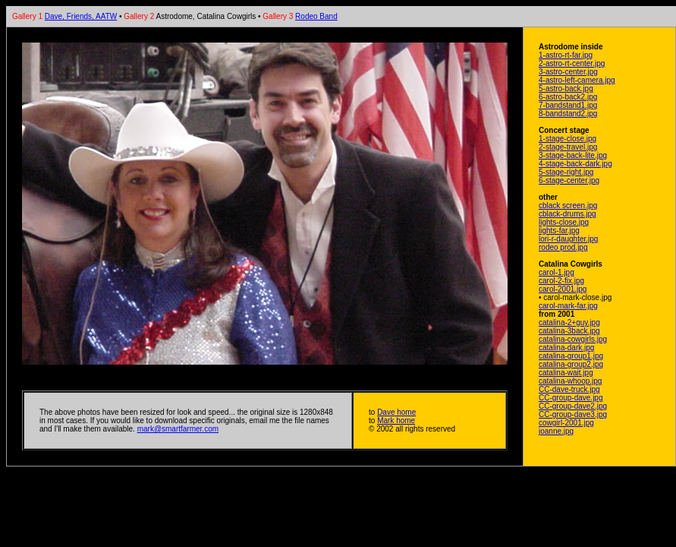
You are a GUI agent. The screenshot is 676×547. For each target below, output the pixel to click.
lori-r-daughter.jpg (568, 239)
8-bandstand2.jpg (568, 113)
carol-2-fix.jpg (561, 281)
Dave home (396, 412)
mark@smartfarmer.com (178, 429)
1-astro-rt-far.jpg (566, 55)
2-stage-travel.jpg (568, 147)
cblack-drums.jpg (567, 214)
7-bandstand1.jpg (568, 105)
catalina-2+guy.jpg (569, 322)
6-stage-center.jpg (569, 180)
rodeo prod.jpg (563, 247)
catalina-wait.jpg (566, 372)
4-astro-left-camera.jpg (577, 80)
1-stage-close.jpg (567, 138)
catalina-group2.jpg (571, 364)
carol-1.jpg (556, 272)
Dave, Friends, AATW (81, 16)
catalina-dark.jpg (566, 347)
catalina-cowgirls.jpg (573, 339)
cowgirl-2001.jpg (566, 423)
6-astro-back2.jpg (568, 97)
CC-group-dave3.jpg (573, 414)
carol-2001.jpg (562, 289)
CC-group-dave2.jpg (573, 406)
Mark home (396, 420)
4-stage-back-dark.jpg (575, 164)
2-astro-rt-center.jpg (572, 63)
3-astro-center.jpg (568, 72)
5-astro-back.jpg (566, 88)
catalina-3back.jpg (569, 331)
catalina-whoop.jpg (570, 381)
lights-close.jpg (564, 222)
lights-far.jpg (559, 230)
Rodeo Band (316, 16)
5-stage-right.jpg (566, 172)
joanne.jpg (556, 431)
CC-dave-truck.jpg (569, 389)
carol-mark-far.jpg (568, 306)
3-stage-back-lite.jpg (573, 155)
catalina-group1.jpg (571, 356)
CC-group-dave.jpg (571, 398)
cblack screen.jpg (568, 205)
